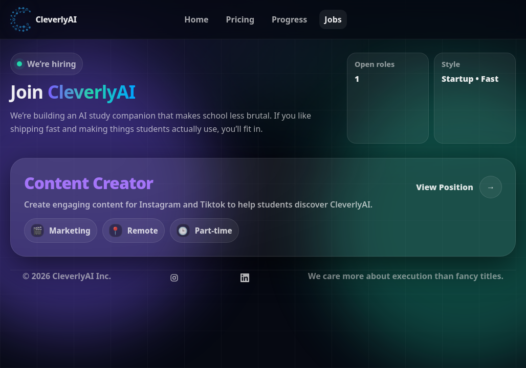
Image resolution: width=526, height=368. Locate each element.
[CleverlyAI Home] (43, 19)
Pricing (240, 19)
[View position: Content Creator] (263, 207)
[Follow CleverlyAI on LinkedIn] (244, 277)
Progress (289, 19)
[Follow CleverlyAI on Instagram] (174, 277)
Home (196, 19)
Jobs (332, 19)
